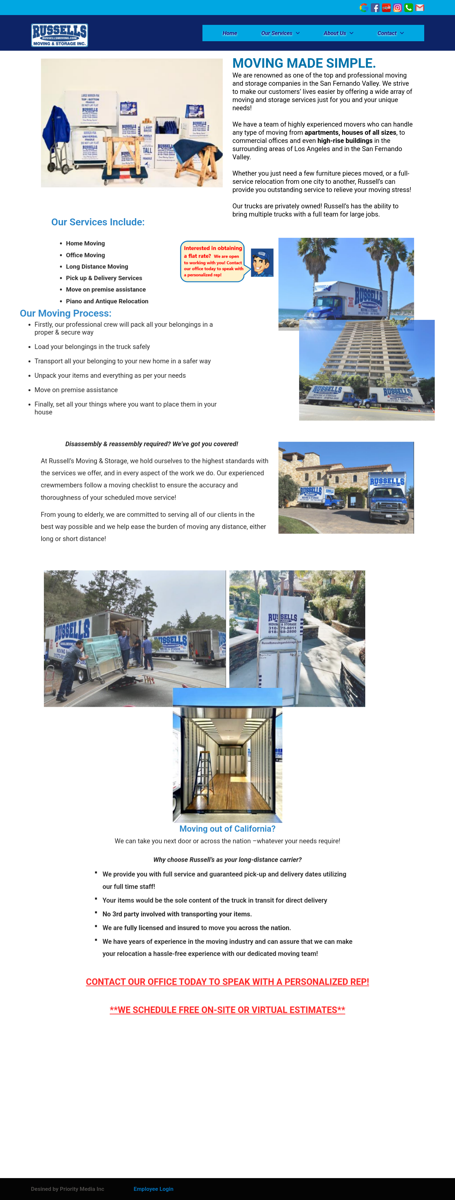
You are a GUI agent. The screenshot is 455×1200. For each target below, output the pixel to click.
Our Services (280, 33)
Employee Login (153, 1189)
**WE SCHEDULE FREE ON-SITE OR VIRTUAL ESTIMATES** (227, 1004)
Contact (391, 33)
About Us (338, 33)
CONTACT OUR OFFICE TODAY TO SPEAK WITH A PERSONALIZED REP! (227, 976)
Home (230, 33)
